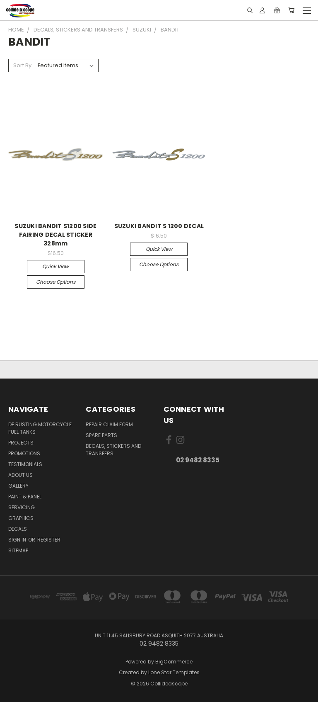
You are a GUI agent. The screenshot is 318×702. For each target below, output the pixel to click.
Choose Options (55, 281)
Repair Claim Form (109, 424)
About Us (20, 475)
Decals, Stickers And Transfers (113, 449)
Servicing (21, 507)
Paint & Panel (24, 496)
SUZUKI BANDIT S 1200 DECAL (159, 226)
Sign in (17, 539)
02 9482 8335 (197, 460)
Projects (21, 442)
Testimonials (25, 464)
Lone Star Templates (174, 672)
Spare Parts (101, 435)
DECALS (17, 528)
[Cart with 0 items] (291, 10)
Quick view (55, 266)
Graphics (21, 518)
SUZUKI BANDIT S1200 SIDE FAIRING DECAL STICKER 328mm (55, 235)
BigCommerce (174, 661)
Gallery (18, 485)
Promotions (24, 453)
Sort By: (23, 65)
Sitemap (18, 550)
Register (48, 539)
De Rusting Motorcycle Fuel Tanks (40, 428)
